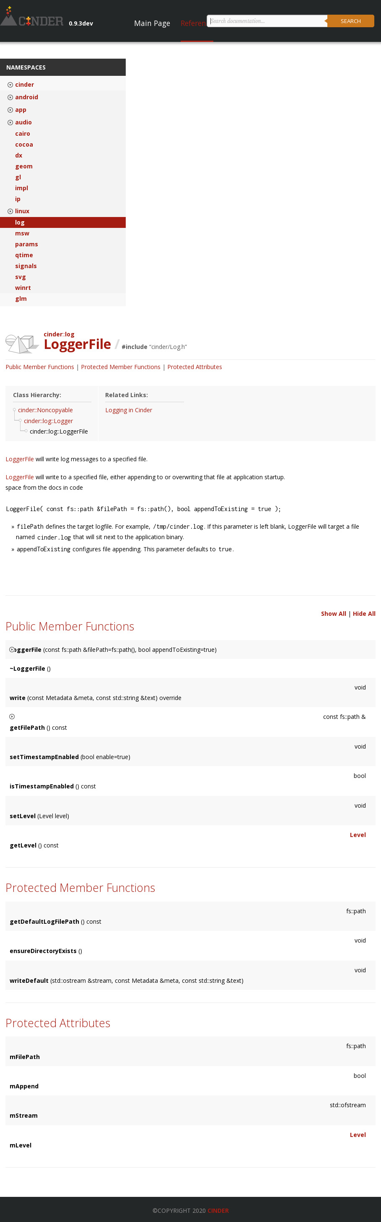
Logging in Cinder (128, 410)
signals (26, 266)
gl (18, 177)
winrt (23, 287)
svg (20, 277)
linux (22, 211)
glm (21, 298)
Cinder (218, 1210)
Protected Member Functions (121, 367)
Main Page (152, 23)
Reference (197, 23)
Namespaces (26, 67)
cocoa (24, 144)
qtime (24, 255)
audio (23, 122)
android (26, 97)
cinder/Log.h (168, 347)
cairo (22, 133)
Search (351, 21)
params (26, 244)
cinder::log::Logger (48, 421)
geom (24, 166)
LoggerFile (20, 459)
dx (18, 155)
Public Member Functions (39, 367)
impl (21, 188)
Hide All (364, 613)
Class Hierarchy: (37, 395)
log (20, 222)
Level (358, 835)
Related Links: (126, 395)
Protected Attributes (194, 367)
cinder (24, 84)
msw (22, 233)
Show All (333, 613)
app (20, 109)
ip (18, 199)
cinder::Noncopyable (45, 410)
